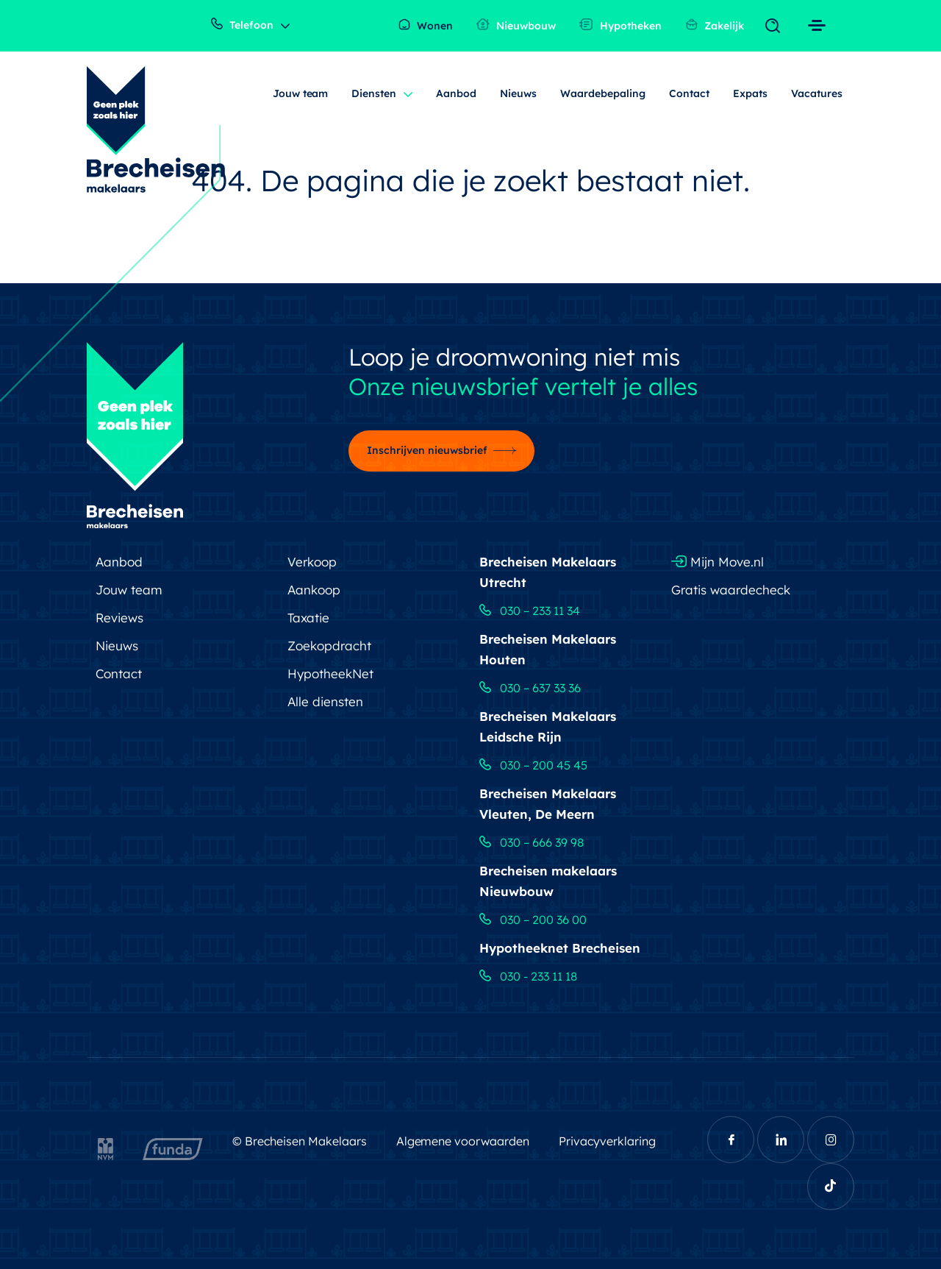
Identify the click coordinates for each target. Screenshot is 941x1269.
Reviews (119, 617)
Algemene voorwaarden (463, 1141)
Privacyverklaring (607, 1141)
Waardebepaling (602, 93)
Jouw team (301, 93)
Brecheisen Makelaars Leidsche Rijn (547, 726)
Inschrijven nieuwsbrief (427, 450)
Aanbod (456, 93)
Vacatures (816, 93)
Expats (750, 93)
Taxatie (308, 617)
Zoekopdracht (329, 645)
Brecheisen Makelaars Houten (547, 649)
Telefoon (242, 25)
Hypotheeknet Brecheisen (559, 948)
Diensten (373, 93)
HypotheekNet (330, 673)
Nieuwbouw (516, 25)
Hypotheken (620, 25)
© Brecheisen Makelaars (299, 1141)
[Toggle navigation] (776, 26)
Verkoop (312, 561)
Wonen (425, 25)
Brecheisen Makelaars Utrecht (547, 572)
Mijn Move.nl (717, 561)
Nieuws (518, 93)
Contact (689, 93)
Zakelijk (714, 25)
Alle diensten (325, 701)
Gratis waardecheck (730, 589)
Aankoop (313, 589)
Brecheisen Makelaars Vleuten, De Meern (547, 804)
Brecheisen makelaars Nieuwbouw (548, 881)
